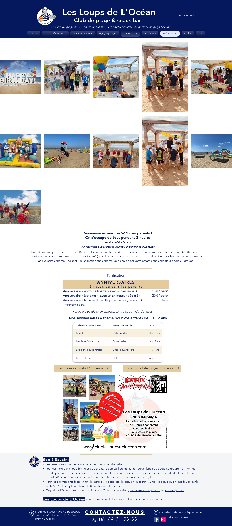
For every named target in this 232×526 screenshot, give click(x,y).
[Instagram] (163, 519)
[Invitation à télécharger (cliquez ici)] (152, 368)
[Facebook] (156, 519)
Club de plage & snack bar (107, 20)
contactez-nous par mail (145, 490)
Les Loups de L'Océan (109, 12)
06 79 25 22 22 (118, 519)
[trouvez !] (190, 14)
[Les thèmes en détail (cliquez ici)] (83, 368)
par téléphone (174, 490)
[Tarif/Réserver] (170, 34)
